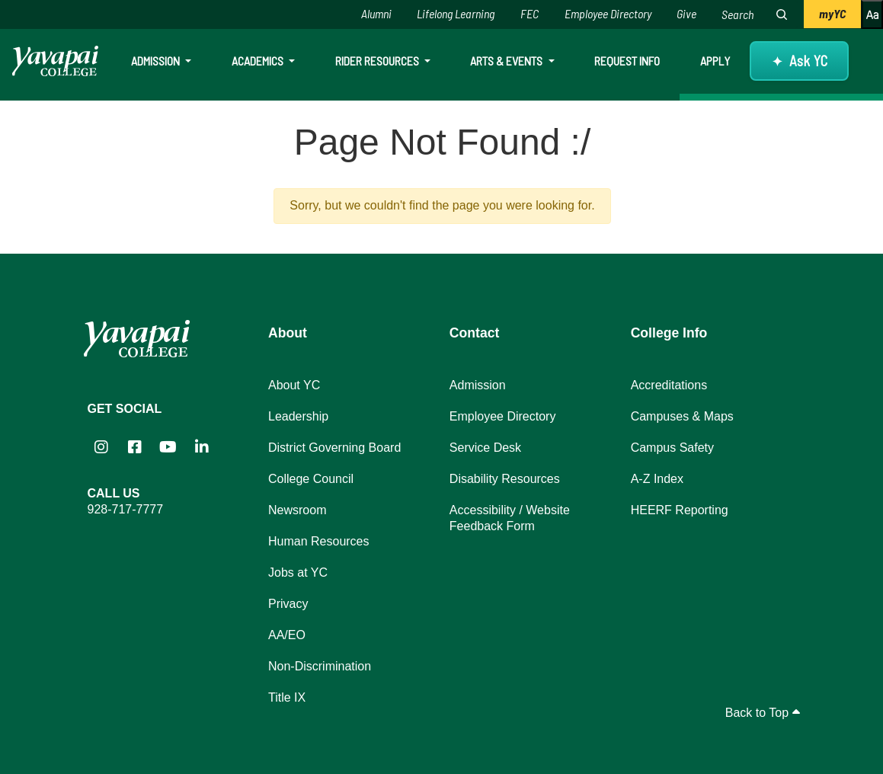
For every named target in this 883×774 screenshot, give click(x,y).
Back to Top (762, 712)
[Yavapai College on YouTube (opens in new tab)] (168, 447)
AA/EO (287, 634)
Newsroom (297, 510)
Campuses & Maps (682, 416)
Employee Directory (608, 13)
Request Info (627, 60)
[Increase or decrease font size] (872, 14)
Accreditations (669, 385)
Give (686, 13)
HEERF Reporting (679, 510)
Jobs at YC (298, 572)
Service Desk (485, 447)
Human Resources (319, 541)
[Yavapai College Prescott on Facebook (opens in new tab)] (135, 447)
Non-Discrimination (319, 666)
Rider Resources (378, 60)
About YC (294, 385)
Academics (259, 60)
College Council (311, 478)
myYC (832, 13)
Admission (156, 60)
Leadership (298, 416)
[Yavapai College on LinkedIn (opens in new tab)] (202, 447)
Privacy (288, 603)
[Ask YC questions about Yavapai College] (799, 61)
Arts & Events (507, 60)
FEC (529, 13)
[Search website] (739, 14)
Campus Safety (672, 447)
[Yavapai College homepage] (55, 61)
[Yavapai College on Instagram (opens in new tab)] (101, 447)
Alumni (376, 13)
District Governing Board (334, 447)
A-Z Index (657, 478)
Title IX (287, 697)
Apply (715, 60)
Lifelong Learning (455, 13)
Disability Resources (504, 478)
